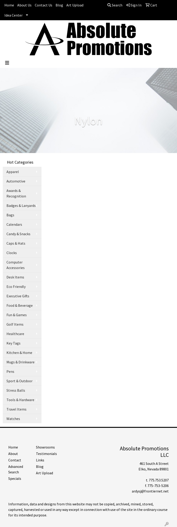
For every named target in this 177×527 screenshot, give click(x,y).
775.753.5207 (159, 480)
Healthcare (15, 333)
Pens (10, 371)
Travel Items (16, 409)
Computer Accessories (15, 265)
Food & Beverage (19, 305)
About (13, 453)
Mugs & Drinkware (20, 362)
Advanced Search (15, 469)
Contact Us (43, 5)
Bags (10, 215)
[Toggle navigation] (7, 63)
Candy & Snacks (18, 234)
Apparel (12, 171)
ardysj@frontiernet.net (150, 491)
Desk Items (15, 277)
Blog (59, 5)
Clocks (11, 252)
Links (40, 460)
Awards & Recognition (16, 193)
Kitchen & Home (19, 352)
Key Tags (13, 343)
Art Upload (74, 5)
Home (9, 5)
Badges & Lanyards (21, 205)
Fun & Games (16, 315)
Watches (13, 418)
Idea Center (13, 15)
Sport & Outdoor (19, 381)
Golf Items (15, 324)
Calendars (14, 224)
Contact (14, 460)
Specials (14, 478)
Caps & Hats (15, 243)
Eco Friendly (16, 286)
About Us (24, 5)
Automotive (15, 181)
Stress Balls (15, 390)
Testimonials (46, 453)
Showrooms (45, 447)
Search (114, 5)
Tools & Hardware (20, 399)
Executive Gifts (17, 296)
